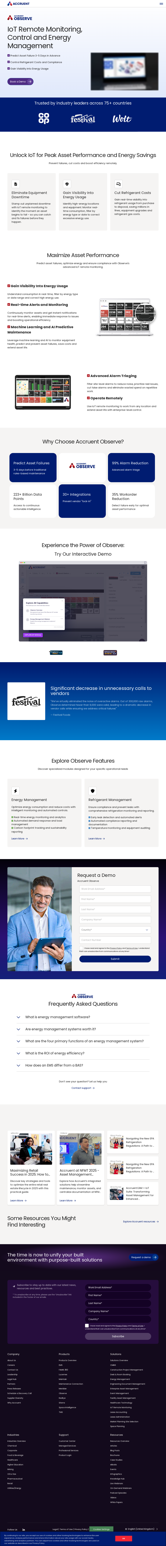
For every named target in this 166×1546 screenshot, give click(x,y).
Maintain (63, 1379)
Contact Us (12, 1369)
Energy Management (120, 1379)
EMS (60, 1365)
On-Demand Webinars (121, 1488)
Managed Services (67, 1445)
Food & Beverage (15, 1455)
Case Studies (116, 1460)
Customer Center (67, 1441)
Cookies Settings (101, 1529)
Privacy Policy (116, 948)
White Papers (116, 1502)
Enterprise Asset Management (124, 1388)
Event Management (119, 1393)
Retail (10, 1483)
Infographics (116, 1474)
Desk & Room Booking (120, 1374)
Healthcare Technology (121, 1402)
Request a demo (141, 1257)
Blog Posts (115, 1450)
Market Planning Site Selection (124, 1421)
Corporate (12, 1450)
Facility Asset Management (123, 1398)
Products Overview (67, 1360)
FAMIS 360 (63, 1369)
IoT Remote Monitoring (121, 1407)
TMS (61, 1412)
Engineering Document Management (127, 1384)
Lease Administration (120, 1417)
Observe (63, 1393)
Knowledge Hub (117, 1478)
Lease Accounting (118, 1412)
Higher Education (15, 1464)
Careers (11, 1365)
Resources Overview (119, 1441)
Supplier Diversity (15, 1398)
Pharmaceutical (14, 1478)
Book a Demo (18, 81)
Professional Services (68, 1450)
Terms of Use (132, 948)
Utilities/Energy (14, 1488)
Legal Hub (11, 1379)
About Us (11, 1360)
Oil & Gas (11, 1474)
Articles (113, 1445)
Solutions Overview (119, 1360)
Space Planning (117, 1426)
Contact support (81, 1088)
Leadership (12, 1374)
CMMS (113, 1365)
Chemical (12, 1445)
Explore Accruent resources (139, 1125)
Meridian (63, 1388)
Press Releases (14, 1388)
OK (123, 1538)
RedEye (62, 1398)
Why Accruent (14, 1402)
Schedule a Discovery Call (19, 1393)
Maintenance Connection (71, 1384)
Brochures (115, 1455)
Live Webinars (116, 1483)
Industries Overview (16, 1441)
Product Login (65, 1455)
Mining (10, 1469)
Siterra (62, 1402)
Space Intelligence (67, 1407)
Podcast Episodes (118, 1493)
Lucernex (63, 1374)
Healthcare (12, 1460)
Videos (113, 1497)
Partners (11, 1384)
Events (113, 1469)
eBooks (113, 1464)
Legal (56, 1529)
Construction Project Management (126, 1369)
